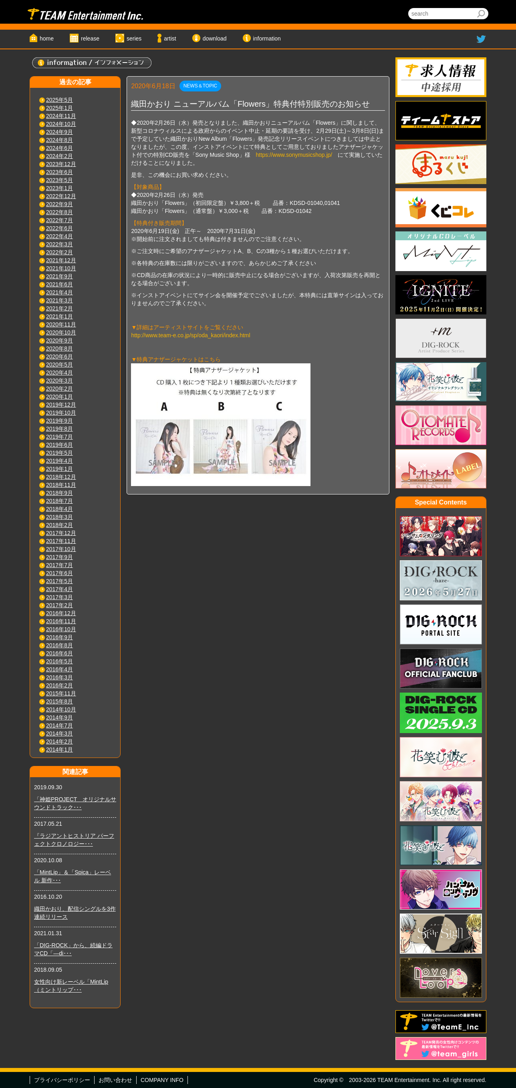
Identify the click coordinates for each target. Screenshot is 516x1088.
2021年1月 (59, 316)
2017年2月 (59, 605)
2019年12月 (61, 404)
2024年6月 (59, 148)
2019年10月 (61, 412)
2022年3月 (59, 244)
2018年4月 (59, 509)
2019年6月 (59, 445)
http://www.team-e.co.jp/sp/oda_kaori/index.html (190, 335)
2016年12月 (61, 613)
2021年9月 (59, 276)
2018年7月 (59, 501)
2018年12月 (61, 477)
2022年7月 (59, 220)
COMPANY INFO (162, 1080)
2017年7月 (59, 565)
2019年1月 (59, 469)
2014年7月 (59, 725)
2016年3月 (59, 677)
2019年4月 (59, 461)
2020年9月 (59, 340)
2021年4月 (59, 292)
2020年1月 (59, 396)
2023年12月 (61, 164)
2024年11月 (61, 116)
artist (170, 38)
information (267, 38)
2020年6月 (59, 356)
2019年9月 (59, 420)
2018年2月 (59, 525)
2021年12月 (61, 260)
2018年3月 (59, 517)
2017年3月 (59, 597)
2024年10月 (61, 124)
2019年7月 (59, 437)
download (215, 38)
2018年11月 (61, 485)
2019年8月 (59, 428)
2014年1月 (59, 749)
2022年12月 (61, 196)
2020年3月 (59, 380)
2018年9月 (59, 493)
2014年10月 (61, 709)
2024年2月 (59, 156)
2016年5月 (59, 661)
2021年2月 (59, 308)
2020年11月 (61, 324)
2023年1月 (59, 188)
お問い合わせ (115, 1080)
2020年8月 (59, 348)
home (47, 38)
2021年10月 (61, 268)
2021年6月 (59, 284)
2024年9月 (59, 132)
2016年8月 (59, 645)
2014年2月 (59, 741)
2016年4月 (59, 669)
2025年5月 (59, 100)
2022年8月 (59, 212)
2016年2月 (59, 685)
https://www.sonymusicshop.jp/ (294, 155)
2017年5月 (59, 581)
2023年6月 (59, 172)
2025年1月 (59, 108)
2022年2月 (59, 252)
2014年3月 (59, 733)
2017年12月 (61, 533)
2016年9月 (59, 637)
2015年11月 (61, 693)
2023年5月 (59, 180)
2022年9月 (59, 204)
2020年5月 (59, 364)
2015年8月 (59, 701)
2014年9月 (59, 717)
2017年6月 (59, 573)
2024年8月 (59, 140)
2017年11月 (61, 541)
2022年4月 (59, 236)
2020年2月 (59, 388)
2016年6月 (59, 653)
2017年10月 (61, 549)
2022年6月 (59, 228)
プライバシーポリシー (62, 1080)
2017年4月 (59, 589)
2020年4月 (59, 372)
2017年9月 (59, 557)
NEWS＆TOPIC (200, 86)
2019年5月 (59, 453)
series (134, 38)
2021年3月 (59, 300)
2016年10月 (61, 629)
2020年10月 (61, 332)
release (90, 38)
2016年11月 (61, 621)
